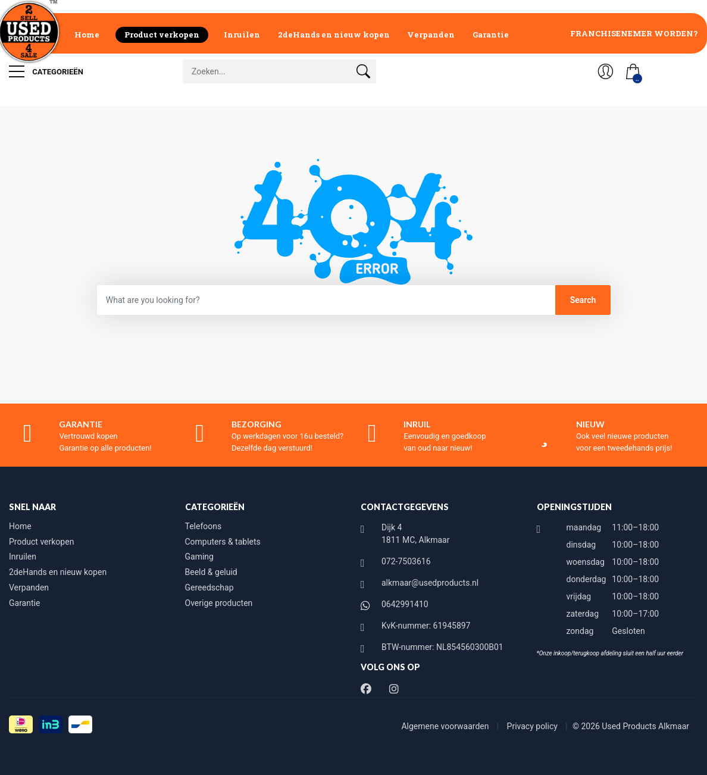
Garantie (491, 34)
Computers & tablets (223, 541)
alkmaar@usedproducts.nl (429, 583)
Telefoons (203, 526)
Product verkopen (161, 34)
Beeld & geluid (211, 572)
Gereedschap (209, 587)
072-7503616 (406, 561)
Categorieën (46, 71)
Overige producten (219, 603)
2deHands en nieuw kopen (334, 34)
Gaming (199, 556)
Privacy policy (533, 726)
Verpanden (431, 34)
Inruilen (242, 34)
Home (86, 34)
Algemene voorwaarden (446, 726)
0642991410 (404, 604)
